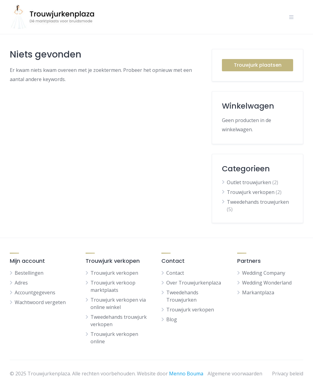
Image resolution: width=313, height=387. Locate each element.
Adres (21, 282)
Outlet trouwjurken (249, 182)
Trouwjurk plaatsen (258, 65)
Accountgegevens (35, 292)
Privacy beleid (287, 373)
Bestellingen (29, 273)
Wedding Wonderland (267, 282)
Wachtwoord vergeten (40, 302)
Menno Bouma (186, 373)
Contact (175, 273)
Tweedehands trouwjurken (258, 202)
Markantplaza (258, 292)
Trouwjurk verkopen (250, 192)
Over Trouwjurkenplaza (193, 282)
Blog (171, 319)
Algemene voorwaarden (235, 373)
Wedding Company (263, 273)
